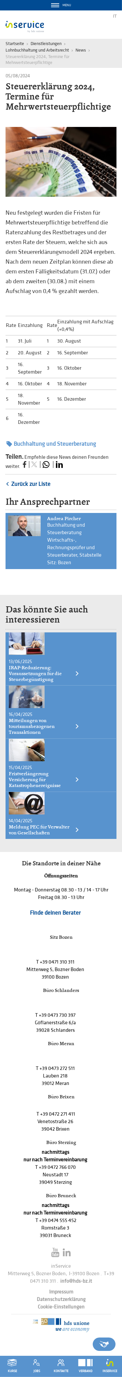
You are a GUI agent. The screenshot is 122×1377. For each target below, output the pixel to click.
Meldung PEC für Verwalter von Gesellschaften (44, 830)
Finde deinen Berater (55, 912)
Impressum (61, 1292)
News (80, 50)
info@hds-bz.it (76, 1281)
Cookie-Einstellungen (61, 1307)
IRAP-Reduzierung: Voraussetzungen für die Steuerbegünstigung (44, 673)
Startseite (15, 43)
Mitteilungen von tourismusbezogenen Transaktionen (44, 726)
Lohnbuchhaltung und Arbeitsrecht (37, 50)
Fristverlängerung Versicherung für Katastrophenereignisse (44, 779)
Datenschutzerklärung (61, 1299)
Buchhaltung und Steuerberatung (51, 444)
